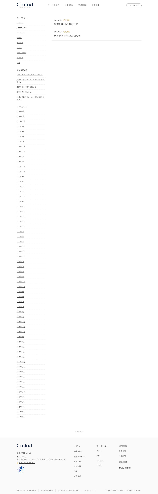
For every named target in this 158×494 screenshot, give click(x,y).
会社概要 (77, 466)
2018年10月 (21, 331)
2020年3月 (20, 271)
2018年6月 (20, 347)
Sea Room (21, 32)
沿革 (76, 471)
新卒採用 (122, 451)
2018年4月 (20, 352)
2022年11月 (21, 196)
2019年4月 (20, 306)
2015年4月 (20, 407)
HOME (77, 446)
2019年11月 (21, 286)
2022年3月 (20, 211)
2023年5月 (20, 181)
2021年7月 (20, 221)
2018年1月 (20, 357)
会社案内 (69, 5)
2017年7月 (20, 372)
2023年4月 (20, 186)
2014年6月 (20, 417)
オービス (20, 42)
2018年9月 (20, 336)
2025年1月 (20, 141)
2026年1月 (20, 116)
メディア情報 (21, 52)
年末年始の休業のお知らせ (26, 87)
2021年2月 (20, 236)
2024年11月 (21, 146)
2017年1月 (20, 387)
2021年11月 (21, 216)
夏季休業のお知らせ (24, 92)
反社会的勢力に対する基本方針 (68, 490)
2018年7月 (20, 342)
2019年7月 (20, 301)
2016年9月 (20, 397)
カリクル (99, 460)
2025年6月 (20, 131)
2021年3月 (20, 231)
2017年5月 (20, 377)
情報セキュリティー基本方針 (26, 490)
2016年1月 (20, 402)
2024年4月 (20, 161)
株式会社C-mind (25, 5)
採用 (18, 62)
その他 (19, 37)
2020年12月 (21, 246)
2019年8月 (20, 296)
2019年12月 (21, 281)
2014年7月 (20, 412)
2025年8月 (20, 126)
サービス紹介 (54, 5)
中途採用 (122, 456)
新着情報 (82, 5)
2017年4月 (20, 382)
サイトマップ (88, 490)
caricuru (20, 22)
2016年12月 (21, 392)
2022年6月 (20, 206)
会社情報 (20, 57)
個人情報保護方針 (47, 490)
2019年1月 (20, 317)
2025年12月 (21, 121)
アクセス (77, 476)
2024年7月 (20, 156)
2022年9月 (20, 201)
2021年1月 (20, 241)
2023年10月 (21, 171)
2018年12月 (21, 322)
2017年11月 (21, 367)
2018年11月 (21, 327)
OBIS (98, 456)
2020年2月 (20, 276)
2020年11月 (21, 251)
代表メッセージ (80, 456)
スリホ (19, 47)
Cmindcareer (22, 27)
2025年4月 (20, 136)
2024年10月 (21, 151)
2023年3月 (20, 191)
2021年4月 (20, 226)
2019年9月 (20, 291)
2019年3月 (20, 312)
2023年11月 (21, 166)
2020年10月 (21, 256)
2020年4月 (20, 266)
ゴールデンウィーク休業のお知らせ (29, 74)
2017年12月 (21, 362)
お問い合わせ (125, 468)
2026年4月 (20, 111)
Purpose (77, 461)
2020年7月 (20, 261)
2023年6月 (20, 176)
